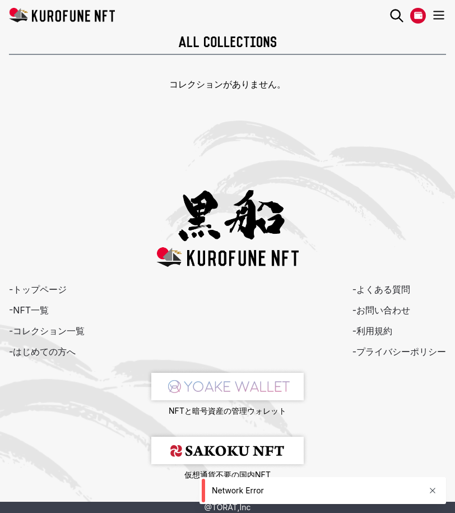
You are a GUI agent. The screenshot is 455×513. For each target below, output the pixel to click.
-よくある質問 (381, 289)
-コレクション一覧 (47, 330)
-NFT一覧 (29, 310)
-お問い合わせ (381, 310)
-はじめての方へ (42, 351)
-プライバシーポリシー (399, 351)
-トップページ (38, 289)
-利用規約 (372, 330)
